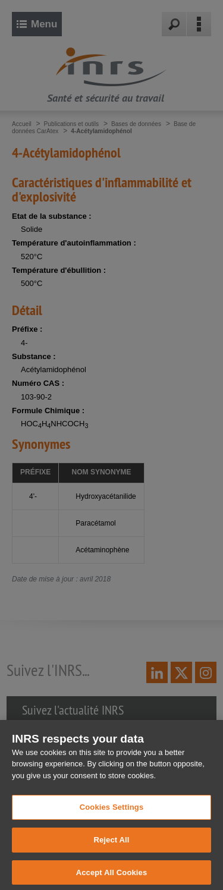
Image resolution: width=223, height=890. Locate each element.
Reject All (111, 851)
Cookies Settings (112, 819)
